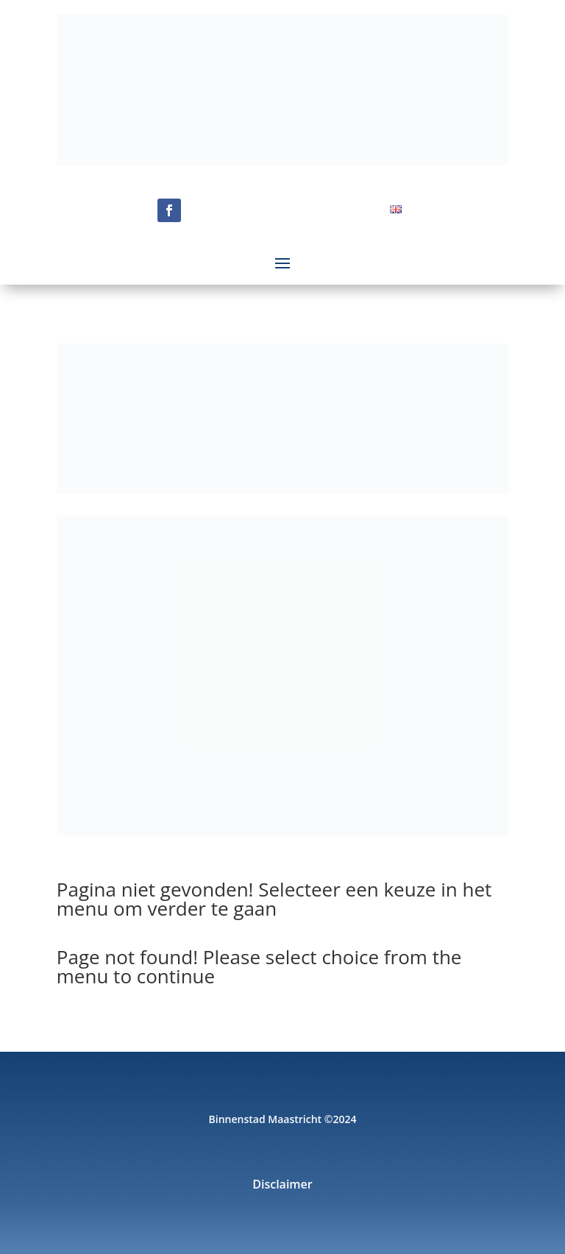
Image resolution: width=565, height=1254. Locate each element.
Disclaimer (282, 1185)
